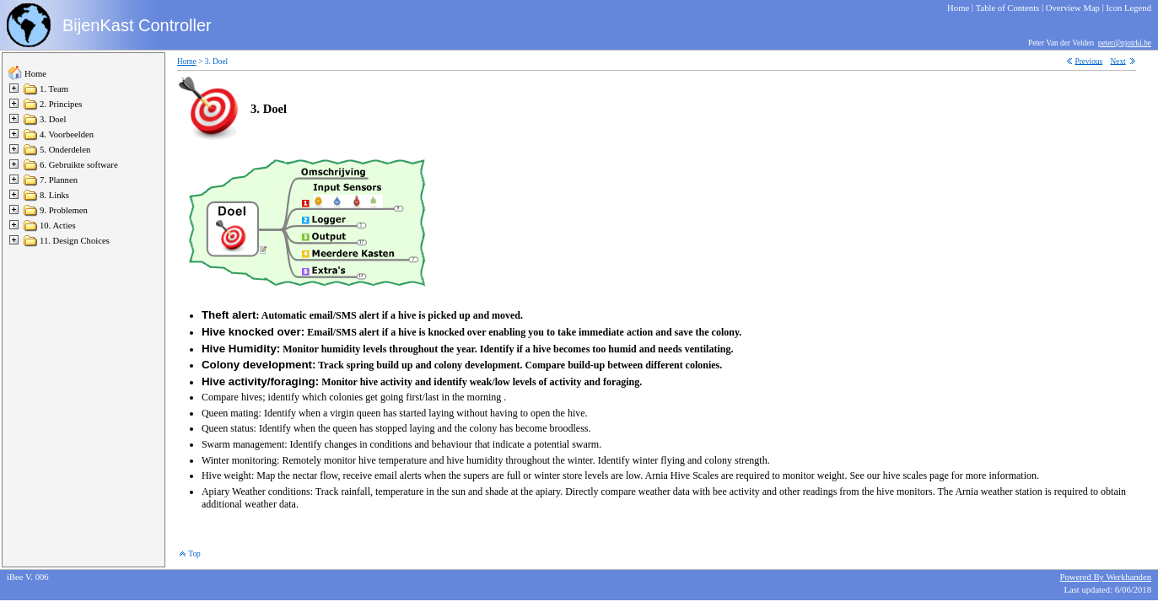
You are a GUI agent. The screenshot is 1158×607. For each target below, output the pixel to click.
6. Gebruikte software (79, 164)
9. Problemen (64, 210)
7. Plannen (59, 180)
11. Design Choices (75, 240)
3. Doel (53, 119)
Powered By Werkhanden (1105, 577)
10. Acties (58, 225)
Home (35, 73)
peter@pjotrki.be (1124, 43)
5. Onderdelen (65, 149)
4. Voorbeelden (67, 134)
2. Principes (61, 104)
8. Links (54, 195)
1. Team (54, 89)
